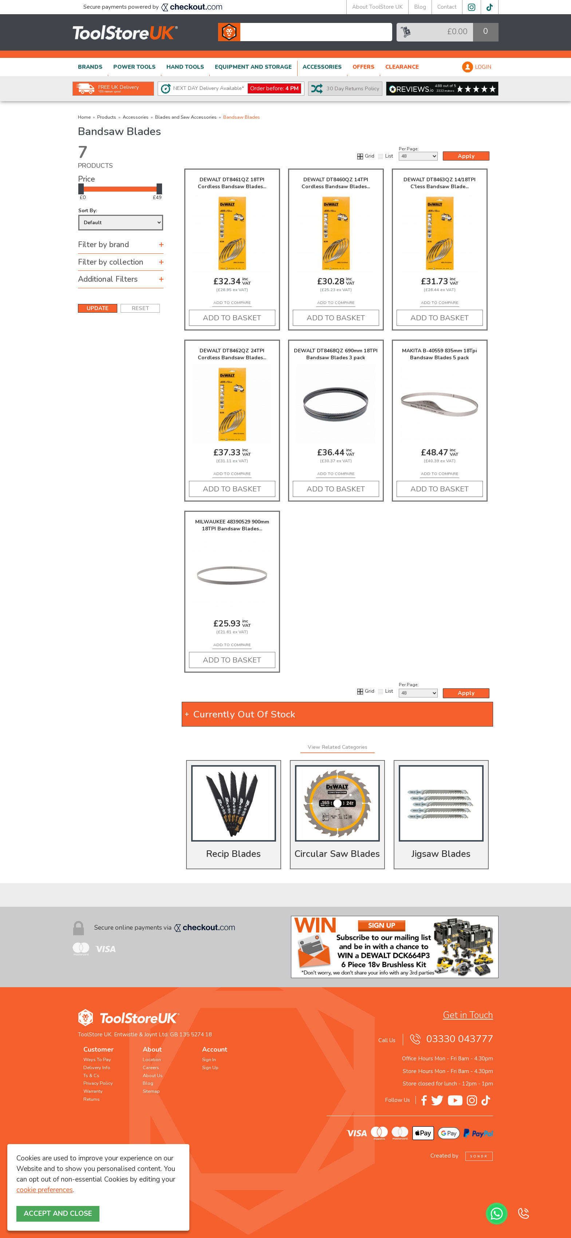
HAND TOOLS (185, 67)
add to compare (232, 302)
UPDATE (98, 308)
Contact (447, 7)
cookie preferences (44, 1190)
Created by (461, 1155)
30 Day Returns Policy (353, 88)
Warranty (93, 1091)
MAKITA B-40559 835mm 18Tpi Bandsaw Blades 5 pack (439, 354)
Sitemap (151, 1091)
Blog (420, 7)
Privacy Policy (98, 1083)
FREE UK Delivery (118, 88)
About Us (153, 1075)
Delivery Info (96, 1067)
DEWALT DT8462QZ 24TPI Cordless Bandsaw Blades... (232, 354)
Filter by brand (103, 245)
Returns (91, 1099)
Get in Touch (468, 1015)
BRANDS (90, 67)
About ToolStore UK (377, 7)
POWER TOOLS (134, 67)
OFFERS (363, 67)
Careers (151, 1067)
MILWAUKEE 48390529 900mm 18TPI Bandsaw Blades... (232, 525)
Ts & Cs (91, 1075)
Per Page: (418, 153)
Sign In (209, 1059)
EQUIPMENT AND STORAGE (253, 67)
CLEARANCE (402, 67)
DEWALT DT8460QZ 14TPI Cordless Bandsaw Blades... (336, 183)
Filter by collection (110, 262)
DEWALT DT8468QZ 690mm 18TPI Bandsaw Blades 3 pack (336, 354)
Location (152, 1059)
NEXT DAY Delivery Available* (237, 88)
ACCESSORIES (322, 67)
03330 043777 (459, 1039)
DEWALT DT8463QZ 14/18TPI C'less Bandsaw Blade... (439, 183)
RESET (140, 308)
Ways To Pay (97, 1059)
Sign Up (210, 1067)
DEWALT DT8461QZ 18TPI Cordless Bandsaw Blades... (232, 183)
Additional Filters (108, 279)
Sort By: (120, 219)
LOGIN (483, 67)
